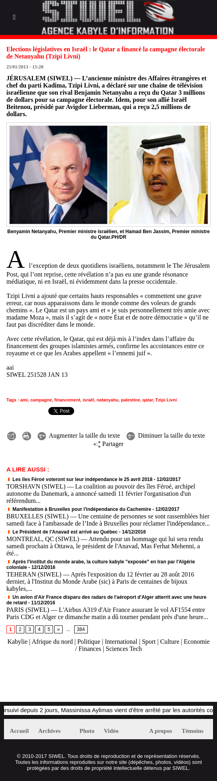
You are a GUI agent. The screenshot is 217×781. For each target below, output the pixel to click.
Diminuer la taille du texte (165, 435)
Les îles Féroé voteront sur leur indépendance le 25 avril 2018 (79, 479)
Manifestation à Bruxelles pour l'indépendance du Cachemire (78, 509)
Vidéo (111, 731)
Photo (87, 731)
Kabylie (17, 641)
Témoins (192, 731)
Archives (49, 731)
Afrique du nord (52, 641)
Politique (89, 641)
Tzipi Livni (166, 399)
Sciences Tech (124, 648)
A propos (160, 731)
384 (81, 629)
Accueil (19, 731)
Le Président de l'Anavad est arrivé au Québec (62, 532)
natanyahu (107, 399)
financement (67, 399)
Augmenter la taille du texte (78, 435)
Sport (149, 641)
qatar (147, 399)
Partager (108, 443)
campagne (41, 399)
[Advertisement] (97, 681)
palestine (130, 399)
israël (88, 399)
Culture (170, 641)
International (121, 641)
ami (24, 399)
